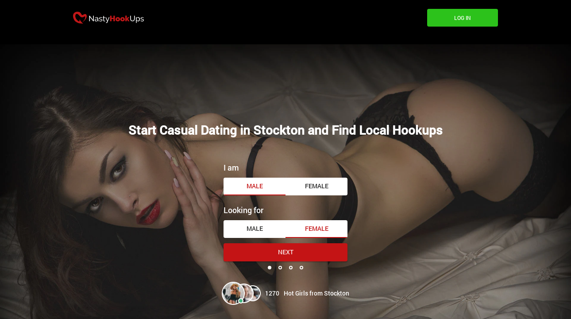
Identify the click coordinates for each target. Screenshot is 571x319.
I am (231, 167)
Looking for (243, 210)
